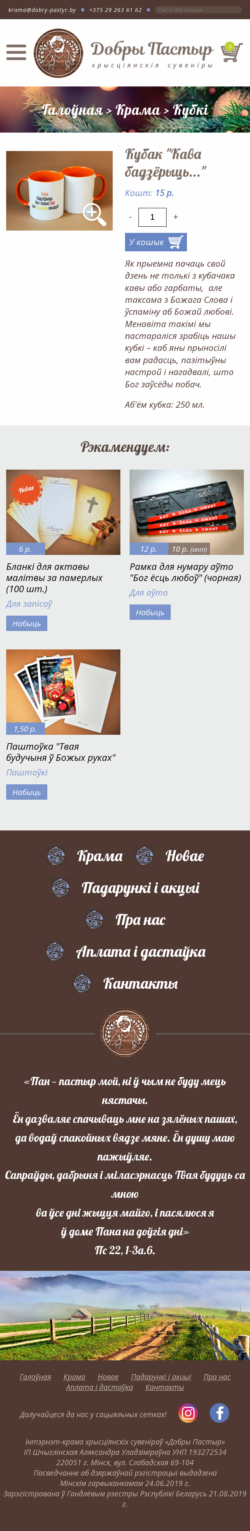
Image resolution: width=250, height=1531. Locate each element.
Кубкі (190, 109)
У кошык (146, 242)
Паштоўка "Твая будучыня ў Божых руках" (60, 752)
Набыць (26, 623)
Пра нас (140, 919)
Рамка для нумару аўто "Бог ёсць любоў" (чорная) (185, 572)
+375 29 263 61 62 (115, 9)
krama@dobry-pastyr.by (42, 9)
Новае (184, 855)
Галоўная (72, 109)
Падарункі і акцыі (140, 887)
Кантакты (140, 983)
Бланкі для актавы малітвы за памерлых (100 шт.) (54, 577)
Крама (137, 109)
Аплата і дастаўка (140, 951)
